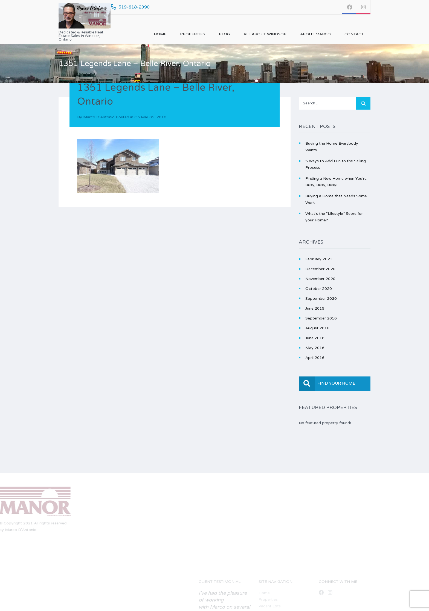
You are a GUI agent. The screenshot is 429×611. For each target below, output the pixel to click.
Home (160, 34)
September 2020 (321, 298)
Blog (224, 34)
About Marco (315, 34)
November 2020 (320, 278)
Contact (354, 34)
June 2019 (314, 308)
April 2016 (314, 357)
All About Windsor (265, 34)
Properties (192, 34)
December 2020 (320, 269)
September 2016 (321, 318)
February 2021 (318, 259)
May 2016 (314, 348)
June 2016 (314, 338)
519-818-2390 (134, 7)
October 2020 (318, 288)
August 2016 (317, 328)
